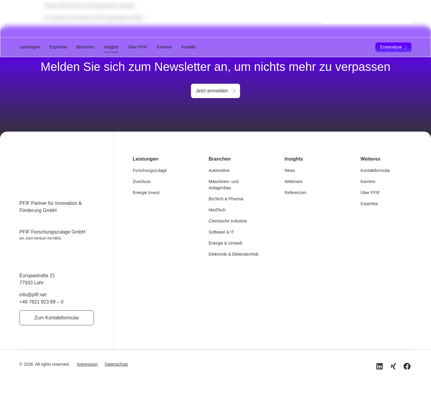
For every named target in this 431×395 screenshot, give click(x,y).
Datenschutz (116, 364)
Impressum (87, 364)
